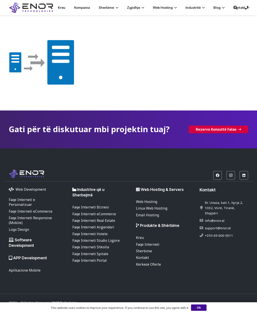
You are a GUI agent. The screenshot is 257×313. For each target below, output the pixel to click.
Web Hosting (146, 201)
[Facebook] (217, 175)
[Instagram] (230, 175)
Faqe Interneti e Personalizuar (22, 202)
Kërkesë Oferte (148, 264)
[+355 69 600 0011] (202, 235)
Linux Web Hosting (151, 208)
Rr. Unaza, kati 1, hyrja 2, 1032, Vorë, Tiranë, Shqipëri (224, 207)
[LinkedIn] (243, 175)
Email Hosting (147, 215)
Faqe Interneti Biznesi (90, 207)
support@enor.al (218, 228)
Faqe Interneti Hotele (90, 233)
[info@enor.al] (202, 220)
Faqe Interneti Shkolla (90, 247)
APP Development (30, 258)
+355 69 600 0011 (219, 235)
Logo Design (19, 229)
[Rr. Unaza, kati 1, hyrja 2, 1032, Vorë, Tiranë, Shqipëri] (202, 207)
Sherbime (144, 251)
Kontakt (142, 257)
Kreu (140, 237)
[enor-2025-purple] (31, 7)
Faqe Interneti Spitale (90, 253)
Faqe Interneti (147, 244)
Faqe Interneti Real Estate (93, 220)
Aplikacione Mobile (25, 270)
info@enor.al (214, 220)
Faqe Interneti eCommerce (30, 211)
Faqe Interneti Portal (89, 260)
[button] (116, 7)
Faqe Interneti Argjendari (93, 227)
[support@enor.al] (202, 227)
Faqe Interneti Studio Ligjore (96, 240)
